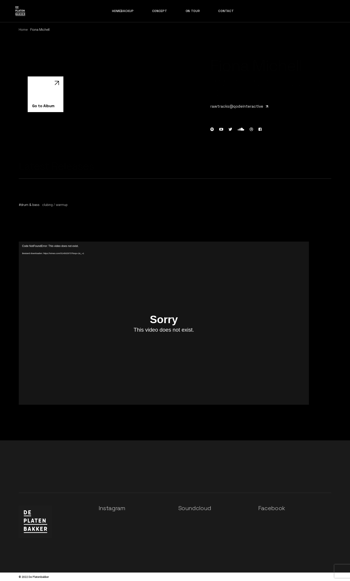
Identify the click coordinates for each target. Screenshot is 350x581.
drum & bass (30, 204)
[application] (164, 323)
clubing (47, 204)
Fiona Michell (30, 199)
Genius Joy (28, 194)
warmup (62, 204)
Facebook (271, 508)
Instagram (112, 508)
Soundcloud (194, 508)
